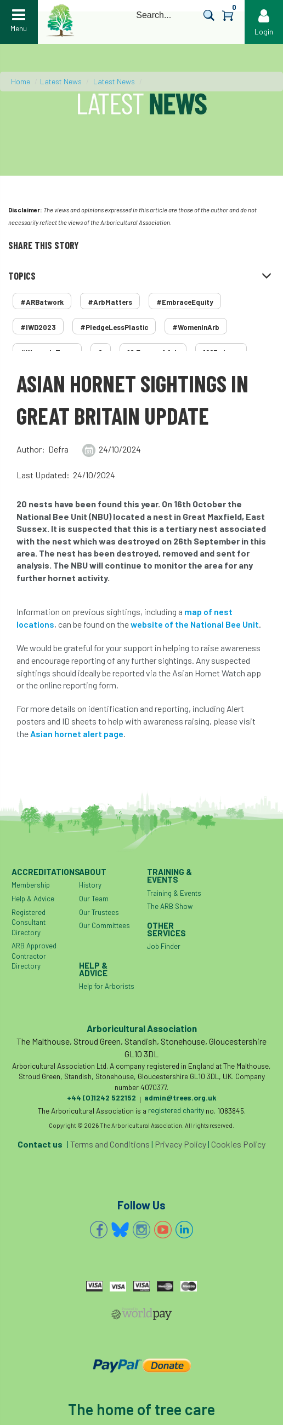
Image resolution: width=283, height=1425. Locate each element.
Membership (31, 885)
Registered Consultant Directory (29, 922)
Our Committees (104, 925)
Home (20, 81)
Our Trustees (99, 912)
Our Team (94, 898)
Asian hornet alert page (76, 733)
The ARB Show (170, 906)
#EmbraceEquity (184, 302)
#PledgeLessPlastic (114, 327)
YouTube (163, 1229)
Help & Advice (33, 898)
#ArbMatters (110, 302)
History (90, 885)
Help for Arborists (106, 986)
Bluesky (120, 1229)
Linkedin (184, 1229)
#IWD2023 (38, 327)
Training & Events (174, 893)
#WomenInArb (195, 327)
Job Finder (163, 946)
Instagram (141, 1229)
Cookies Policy (238, 1144)
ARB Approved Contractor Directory (34, 955)
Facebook (98, 1229)
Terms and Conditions (110, 1144)
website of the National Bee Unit (195, 624)
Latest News (61, 81)
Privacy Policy (180, 1144)
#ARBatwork (42, 302)
